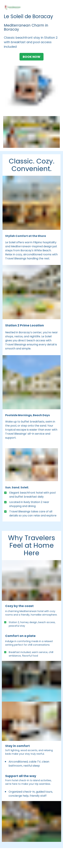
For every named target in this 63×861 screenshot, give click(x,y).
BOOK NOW (31, 57)
